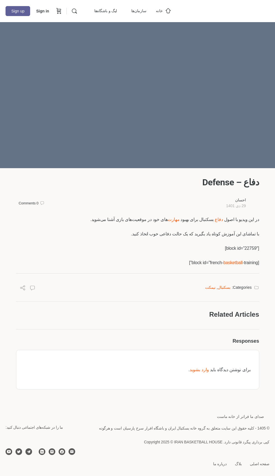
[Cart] (58, 11)
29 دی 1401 (236, 206)
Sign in (42, 11)
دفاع (219, 219)
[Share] (22, 288)
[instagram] (52, 451)
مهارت (173, 219)
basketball (233, 262)
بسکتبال (224, 287)
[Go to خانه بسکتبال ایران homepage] (228, 10)
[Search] (74, 11)
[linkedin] (42, 451)
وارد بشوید (199, 369)
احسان (240, 200)
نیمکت (210, 287)
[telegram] (28, 451)
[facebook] (62, 451)
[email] (72, 451)
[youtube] (9, 451)
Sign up (17, 11)
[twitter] (18, 451)
